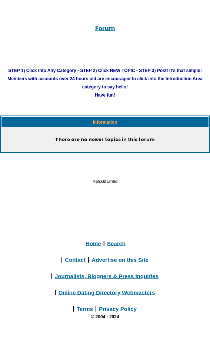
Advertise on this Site (119, 259)
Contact (75, 259)
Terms (85, 308)
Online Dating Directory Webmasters (107, 292)
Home (93, 243)
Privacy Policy (118, 308)
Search (116, 243)
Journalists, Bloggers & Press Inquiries (107, 276)
